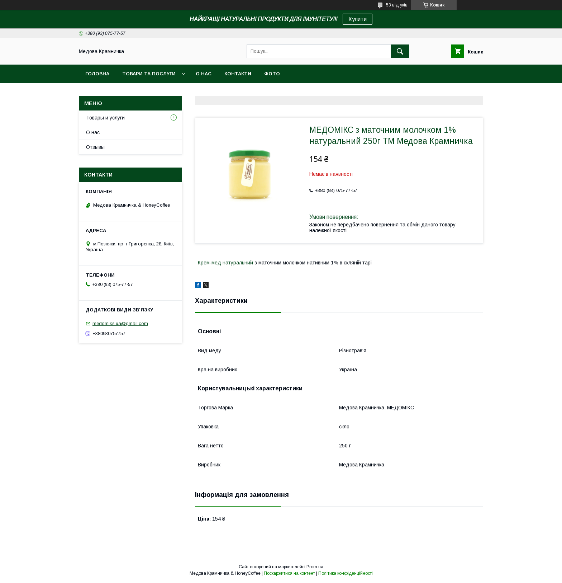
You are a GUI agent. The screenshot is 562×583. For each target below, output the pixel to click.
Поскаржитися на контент (289, 573)
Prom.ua (314, 566)
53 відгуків (397, 5)
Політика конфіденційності (345, 573)
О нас (203, 73)
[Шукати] (400, 51)
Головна (97, 73)
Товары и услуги (105, 118)
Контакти (237, 73)
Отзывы (95, 147)
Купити (357, 19)
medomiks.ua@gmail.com (120, 323)
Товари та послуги (149, 73)
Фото (272, 73)
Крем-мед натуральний (225, 262)
